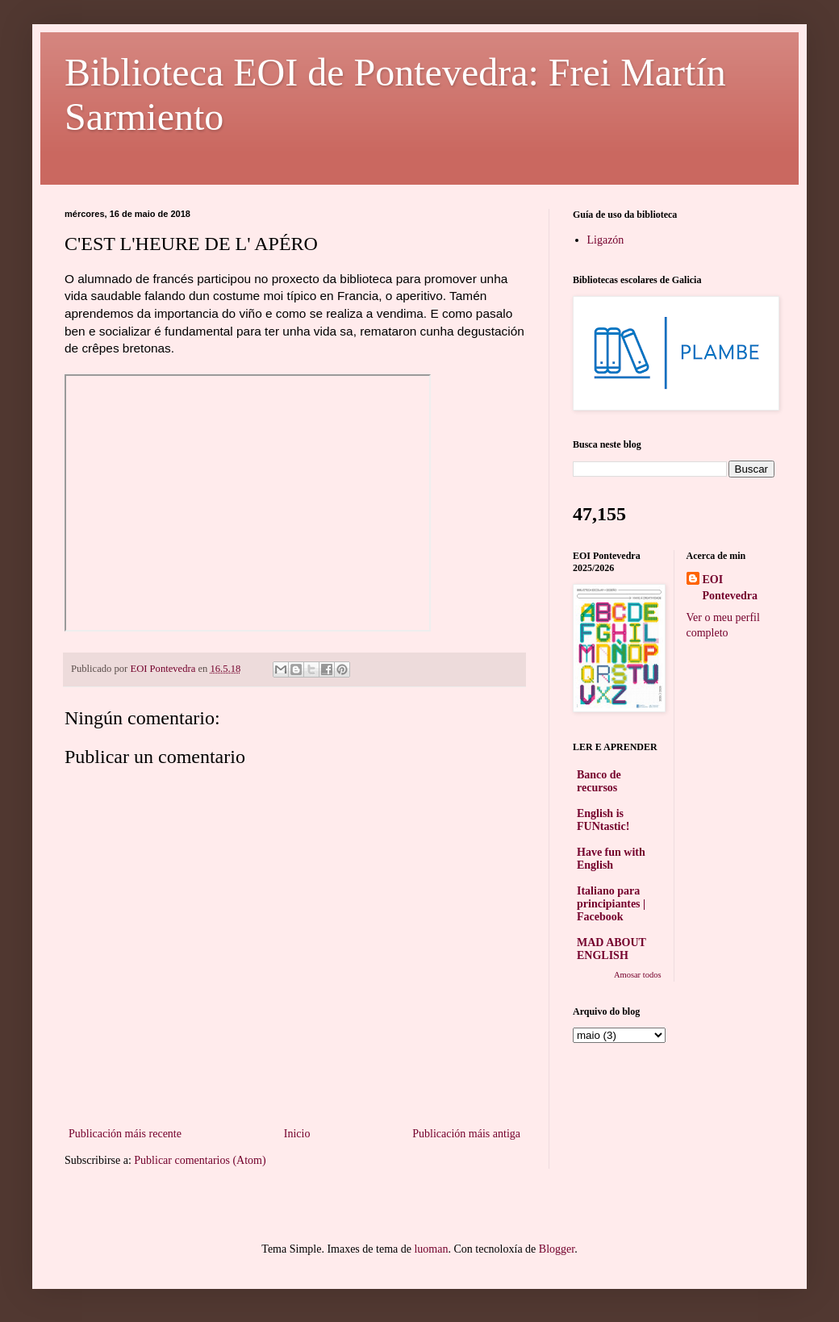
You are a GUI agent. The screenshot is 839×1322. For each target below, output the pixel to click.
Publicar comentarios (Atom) (199, 1160)
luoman (431, 1249)
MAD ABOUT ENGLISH (611, 948)
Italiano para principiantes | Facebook (611, 904)
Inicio (297, 1134)
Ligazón (605, 240)
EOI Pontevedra (730, 587)
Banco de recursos (599, 781)
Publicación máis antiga (466, 1134)
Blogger (556, 1249)
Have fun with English (611, 858)
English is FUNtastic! (603, 819)
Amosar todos (638, 974)
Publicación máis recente (125, 1134)
